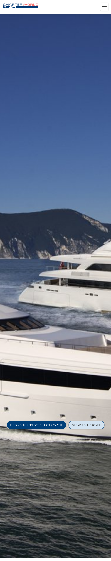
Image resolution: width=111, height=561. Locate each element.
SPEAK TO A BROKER (86, 425)
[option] (55, 280)
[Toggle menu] (104, 7)
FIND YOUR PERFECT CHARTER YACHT (36, 425)
